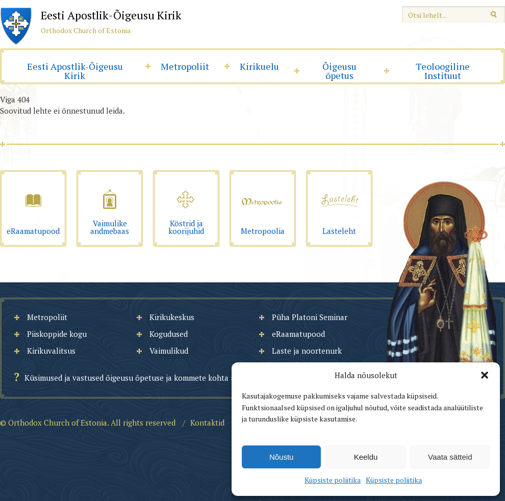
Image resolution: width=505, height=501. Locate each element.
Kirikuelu (259, 66)
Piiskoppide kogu (57, 334)
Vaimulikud (168, 351)
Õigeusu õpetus (339, 71)
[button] (484, 375)
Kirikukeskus (171, 317)
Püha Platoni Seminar (309, 317)
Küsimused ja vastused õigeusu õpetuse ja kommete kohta (126, 378)
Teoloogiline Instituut (443, 71)
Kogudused (168, 334)
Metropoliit (185, 66)
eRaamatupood (298, 334)
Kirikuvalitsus (51, 351)
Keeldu (366, 457)
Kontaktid (207, 422)
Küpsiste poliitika (333, 480)
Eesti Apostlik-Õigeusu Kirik (75, 71)
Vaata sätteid (450, 457)
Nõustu (281, 457)
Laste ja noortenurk (307, 351)
